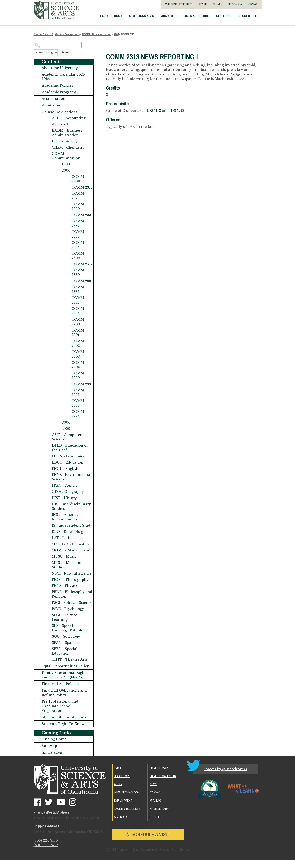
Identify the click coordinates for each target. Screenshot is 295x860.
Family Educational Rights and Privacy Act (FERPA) (64, 675)
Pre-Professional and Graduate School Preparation (60, 706)
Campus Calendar (163, 776)
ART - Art (60, 124)
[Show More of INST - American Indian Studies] (48, 515)
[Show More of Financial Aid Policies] (38, 684)
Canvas (155, 792)
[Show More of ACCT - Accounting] (48, 118)
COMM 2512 (82, 264)
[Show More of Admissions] (38, 105)
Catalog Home (54, 739)
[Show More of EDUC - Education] (48, 462)
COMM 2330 (78, 206)
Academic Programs (59, 92)
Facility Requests (127, 808)
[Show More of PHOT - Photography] (48, 580)
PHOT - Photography (70, 580)
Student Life (248, 16)
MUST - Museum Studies (66, 565)
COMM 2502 (78, 255)
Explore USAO (111, 16)
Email (118, 768)
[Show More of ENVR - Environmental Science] (48, 475)
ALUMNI (217, 4)
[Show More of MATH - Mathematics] (48, 544)
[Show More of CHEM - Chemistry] (48, 147)
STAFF (202, 4)
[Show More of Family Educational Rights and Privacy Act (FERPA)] (38, 673)
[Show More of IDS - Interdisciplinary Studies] (48, 504)
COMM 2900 (78, 321)
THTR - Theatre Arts (69, 659)
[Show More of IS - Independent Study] (48, 525)
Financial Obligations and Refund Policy (64, 692)
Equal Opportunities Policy (65, 666)
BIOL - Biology (65, 141)
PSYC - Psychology (68, 609)
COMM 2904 (78, 365)
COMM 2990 (78, 375)
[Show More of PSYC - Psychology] (48, 609)
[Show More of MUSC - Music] (48, 556)
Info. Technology (127, 792)
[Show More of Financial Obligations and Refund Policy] (38, 690)
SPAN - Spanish (65, 643)
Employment (123, 800)
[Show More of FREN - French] (48, 485)
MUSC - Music (64, 556)
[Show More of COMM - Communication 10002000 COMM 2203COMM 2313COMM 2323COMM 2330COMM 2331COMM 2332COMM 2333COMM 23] (48, 154)
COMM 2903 (78, 354)
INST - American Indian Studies (66, 517)
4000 (66, 429)
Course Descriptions (67, 34)
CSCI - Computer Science (67, 437)
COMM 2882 (78, 289)
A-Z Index (120, 817)
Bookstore (122, 776)
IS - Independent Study (72, 525)
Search (65, 52)
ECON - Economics (68, 456)
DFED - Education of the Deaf (70, 447)
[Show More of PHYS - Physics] (48, 586)
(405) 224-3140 (46, 840)
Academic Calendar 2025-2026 (64, 76)
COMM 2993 (78, 403)
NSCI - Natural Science (72, 573)
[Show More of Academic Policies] (38, 85)
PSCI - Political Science (72, 603)
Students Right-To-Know (63, 724)
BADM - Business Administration (67, 132)
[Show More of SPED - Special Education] (48, 649)
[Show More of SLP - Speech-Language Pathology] (48, 626)
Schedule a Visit (148, 834)
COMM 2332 (78, 223)
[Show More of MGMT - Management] (48, 550)
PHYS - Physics (65, 586)
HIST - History (64, 498)
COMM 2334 (78, 245)
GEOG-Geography (68, 492)
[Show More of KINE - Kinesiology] (48, 532)
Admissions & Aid (141, 16)
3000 (66, 422)
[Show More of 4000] (58, 429)
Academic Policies (57, 85)
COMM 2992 (78, 392)
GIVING (252, 4)
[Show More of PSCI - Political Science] (48, 603)
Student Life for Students (64, 717)
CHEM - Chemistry (68, 147)
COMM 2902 (78, 343)
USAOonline (235, 4)
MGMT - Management (71, 550)
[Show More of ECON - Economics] (48, 456)
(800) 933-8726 (46, 845)
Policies (156, 817)
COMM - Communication (96, 34)
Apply (118, 784)
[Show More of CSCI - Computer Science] (48, 435)
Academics (169, 16)
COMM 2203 (78, 179)
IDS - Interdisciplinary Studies (71, 506)
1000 (66, 164)
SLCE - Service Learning (64, 617)
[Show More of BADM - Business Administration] (48, 130)
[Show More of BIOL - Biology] (48, 141)
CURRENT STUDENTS (179, 4)
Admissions (52, 105)
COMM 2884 (78, 311)
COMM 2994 (78, 414)
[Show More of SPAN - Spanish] (48, 643)
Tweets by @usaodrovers (225, 769)
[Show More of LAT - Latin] (48, 538)
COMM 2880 (78, 272)
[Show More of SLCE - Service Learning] (48, 615)
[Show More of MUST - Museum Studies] (48, 563)
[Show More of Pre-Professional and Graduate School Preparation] (38, 701)
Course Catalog (43, 34)
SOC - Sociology (66, 636)
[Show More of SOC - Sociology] (48, 636)
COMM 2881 (82, 281)
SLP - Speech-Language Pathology (69, 628)
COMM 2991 (82, 384)
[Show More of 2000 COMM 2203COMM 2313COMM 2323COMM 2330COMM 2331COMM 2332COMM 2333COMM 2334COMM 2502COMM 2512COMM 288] (58, 170)
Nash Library (159, 808)
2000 (116, 34)
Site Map (49, 746)
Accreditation (53, 99)
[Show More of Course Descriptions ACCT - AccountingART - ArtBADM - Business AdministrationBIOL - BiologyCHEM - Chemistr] (38, 112)
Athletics (223, 16)
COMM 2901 (78, 332)
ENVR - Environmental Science (71, 477)
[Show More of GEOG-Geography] (48, 492)
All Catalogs (52, 752)
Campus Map (159, 768)
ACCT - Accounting (69, 118)
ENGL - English (65, 469)
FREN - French (64, 485)
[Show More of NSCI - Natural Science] (48, 573)
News (153, 784)
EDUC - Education (67, 462)
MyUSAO (155, 800)
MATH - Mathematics (70, 544)
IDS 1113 (154, 111)
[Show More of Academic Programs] (38, 92)
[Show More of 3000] (58, 422)
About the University (60, 68)
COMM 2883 (78, 300)
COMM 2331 (82, 215)
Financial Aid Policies (60, 684)
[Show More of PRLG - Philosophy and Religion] (48, 592)
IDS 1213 (177, 111)
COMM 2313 (82, 187)
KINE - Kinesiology (68, 532)
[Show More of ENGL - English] (48, 469)
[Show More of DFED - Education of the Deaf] (48, 445)
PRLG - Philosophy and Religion (72, 594)
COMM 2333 (78, 234)
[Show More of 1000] (58, 164)
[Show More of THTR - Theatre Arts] (48, 659)
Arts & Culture (196, 16)
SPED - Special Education (64, 651)
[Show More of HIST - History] (48, 498)
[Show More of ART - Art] (48, 124)
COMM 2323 (78, 195)
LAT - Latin (62, 538)
